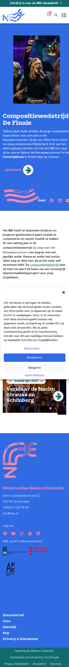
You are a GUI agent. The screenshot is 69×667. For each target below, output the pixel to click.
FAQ (6, 633)
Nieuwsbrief (13, 615)
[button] (63, 292)
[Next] (58, 396)
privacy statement (34, 375)
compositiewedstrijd (44, 264)
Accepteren (34, 357)
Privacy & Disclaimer (20, 639)
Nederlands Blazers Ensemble (34, 651)
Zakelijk (9, 627)
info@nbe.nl (10, 513)
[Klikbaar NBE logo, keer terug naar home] (14, 15)
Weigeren (34, 368)
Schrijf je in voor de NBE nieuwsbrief (34, 3)
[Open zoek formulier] (56, 15)
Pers (6, 621)
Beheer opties (31, 349)
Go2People (51, 657)
